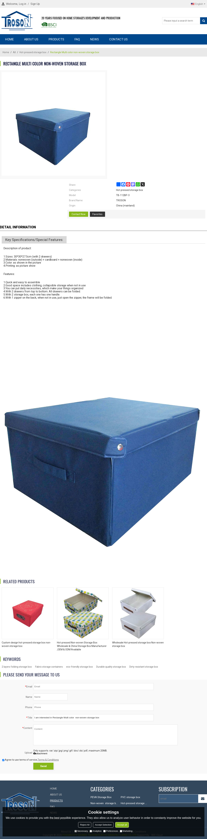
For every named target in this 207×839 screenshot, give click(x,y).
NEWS (94, 39)
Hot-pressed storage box (32, 52)
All (14, 52)
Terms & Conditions (48, 759)
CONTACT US (118, 39)
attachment (40, 753)
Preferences (110, 831)
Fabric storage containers (49, 666)
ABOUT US (31, 39)
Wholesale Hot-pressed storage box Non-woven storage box (138, 644)
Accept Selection (103, 824)
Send (43, 766)
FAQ (77, 39)
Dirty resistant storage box (143, 666)
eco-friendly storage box (79, 666)
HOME (9, 39)
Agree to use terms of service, (30, 759)
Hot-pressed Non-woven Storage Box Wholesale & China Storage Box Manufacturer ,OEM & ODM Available (82, 646)
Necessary (81, 831)
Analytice (96, 831)
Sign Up (35, 4)
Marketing (126, 831)
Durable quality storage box (111, 666)
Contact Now (79, 214)
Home (6, 52)
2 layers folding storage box (17, 666)
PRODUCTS (56, 39)
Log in (22, 4)
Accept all (122, 824)
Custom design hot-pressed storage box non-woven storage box (26, 644)
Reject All (84, 824)
